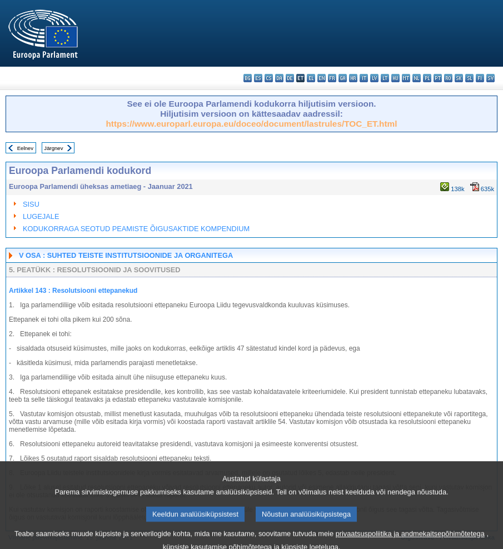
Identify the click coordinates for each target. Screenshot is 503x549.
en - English (321, 78)
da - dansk (279, 78)
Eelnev (25, 148)
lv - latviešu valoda (374, 78)
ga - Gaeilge (342, 78)
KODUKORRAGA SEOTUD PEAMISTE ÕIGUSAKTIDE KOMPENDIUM (136, 228)
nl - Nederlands (416, 78)
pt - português (438, 78)
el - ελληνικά (311, 78)
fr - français (332, 78)
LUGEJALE (41, 216)
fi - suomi (480, 78)
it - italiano (364, 78)
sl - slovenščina (469, 78)
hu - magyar (395, 78)
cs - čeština (269, 78)
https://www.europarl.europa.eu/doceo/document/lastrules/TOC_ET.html (251, 123)
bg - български (247, 78)
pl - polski (427, 78)
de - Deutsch (290, 78)
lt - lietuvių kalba (385, 78)
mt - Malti (406, 78)
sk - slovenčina (459, 78)
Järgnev (53, 148)
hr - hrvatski (353, 78)
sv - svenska (490, 78)
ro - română (448, 78)
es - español (258, 78)
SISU (31, 204)
